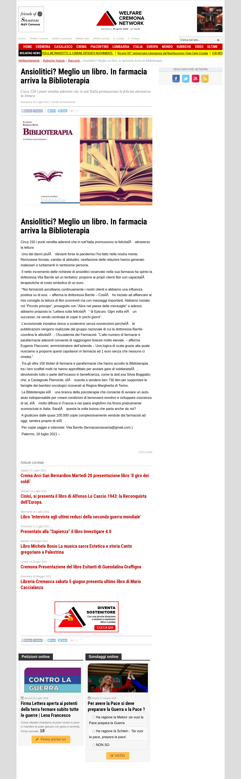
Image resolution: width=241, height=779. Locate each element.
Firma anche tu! (51, 739)
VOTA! (118, 756)
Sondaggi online (103, 657)
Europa (152, 47)
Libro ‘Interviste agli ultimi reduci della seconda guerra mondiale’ (81, 516)
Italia (138, 47)
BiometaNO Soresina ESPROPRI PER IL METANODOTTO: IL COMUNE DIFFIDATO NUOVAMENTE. (61, 53)
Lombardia (120, 47)
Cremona (43, 47)
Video (199, 47)
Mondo (167, 47)
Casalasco (63, 47)
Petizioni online (36, 657)
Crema (81, 47)
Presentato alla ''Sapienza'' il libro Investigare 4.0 (66, 531)
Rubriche (184, 47)
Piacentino (100, 47)
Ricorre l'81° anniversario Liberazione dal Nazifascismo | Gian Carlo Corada (165, 53)
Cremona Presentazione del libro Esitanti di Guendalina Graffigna (81, 566)
